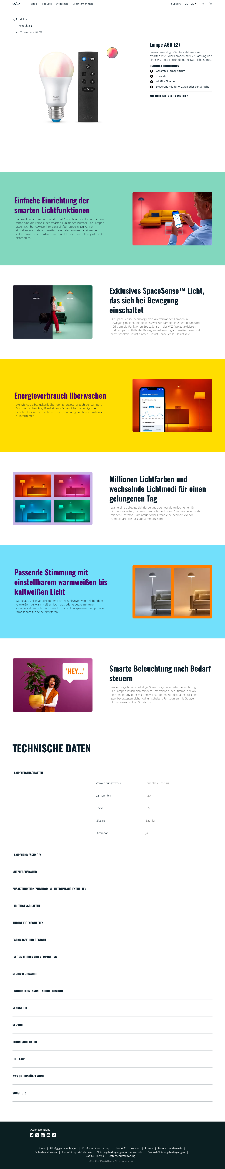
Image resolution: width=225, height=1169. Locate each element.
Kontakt (135, 1148)
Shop (34, 3)
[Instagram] (37, 1135)
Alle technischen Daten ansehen (169, 96)
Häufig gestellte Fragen (63, 1148)
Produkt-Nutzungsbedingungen (166, 1152)
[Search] (203, 4)
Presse (149, 1148)
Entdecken (61, 3)
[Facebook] (32, 1135)
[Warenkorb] (210, 4)
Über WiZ (120, 1148)
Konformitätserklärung (95, 1148)
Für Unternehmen (82, 3)
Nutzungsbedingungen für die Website (119, 1152)
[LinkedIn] (43, 1135)
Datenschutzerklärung (122, 1156)
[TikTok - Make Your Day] (54, 1135)
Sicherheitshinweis (46, 1152)
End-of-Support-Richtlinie (77, 1152)
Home (41, 1148)
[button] (191, 4)
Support (176, 3)
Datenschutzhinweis (170, 1148)
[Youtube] (49, 1135)
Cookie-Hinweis (95, 1156)
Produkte (46, 3)
